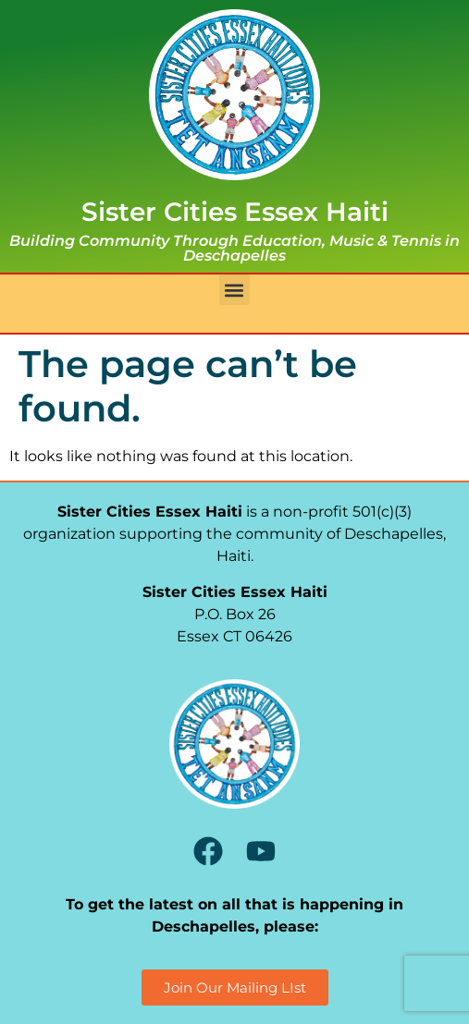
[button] (234, 289)
